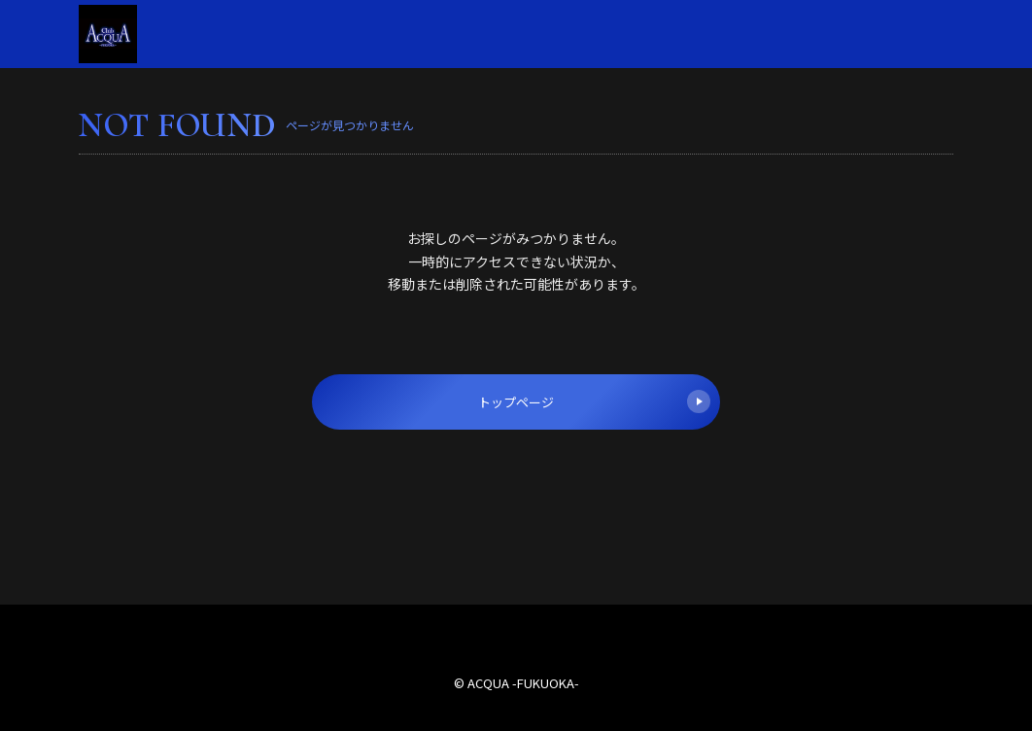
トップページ (594, 401)
